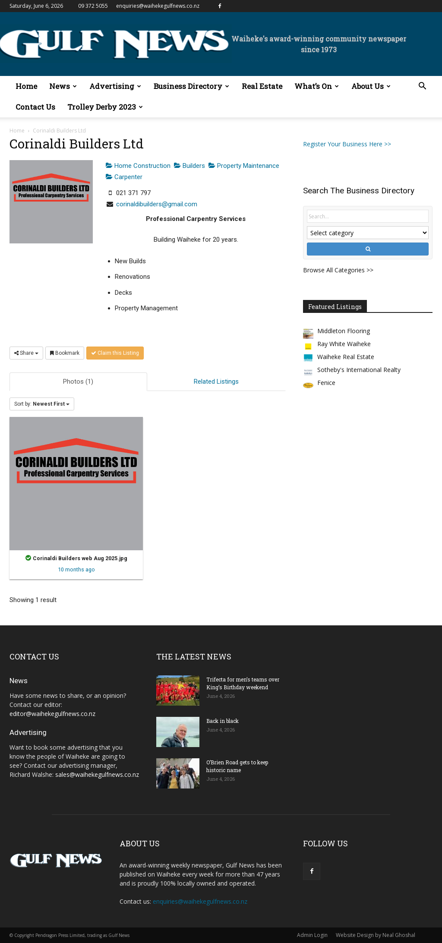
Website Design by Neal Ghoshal (375, 935)
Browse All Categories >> (338, 270)
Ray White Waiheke (344, 344)
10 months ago (76, 569)
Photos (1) (78, 381)
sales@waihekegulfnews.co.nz (97, 774)
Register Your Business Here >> (347, 144)
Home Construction (138, 166)
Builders (189, 166)
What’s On (316, 86)
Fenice (326, 382)
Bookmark (64, 353)
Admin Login (312, 935)
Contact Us (35, 107)
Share (26, 353)
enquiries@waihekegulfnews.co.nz (157, 5)
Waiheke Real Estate (345, 357)
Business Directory (191, 86)
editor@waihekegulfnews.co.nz (52, 714)
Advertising (115, 86)
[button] (422, 87)
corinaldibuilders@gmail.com (156, 204)
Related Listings (216, 381)
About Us (371, 86)
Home (26, 86)
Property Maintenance (243, 166)
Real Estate (262, 86)
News (63, 86)
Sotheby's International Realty (359, 370)
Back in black (222, 720)
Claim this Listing (115, 353)
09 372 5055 (93, 5)
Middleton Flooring (343, 331)
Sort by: (41, 404)
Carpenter (124, 177)
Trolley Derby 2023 (105, 107)
